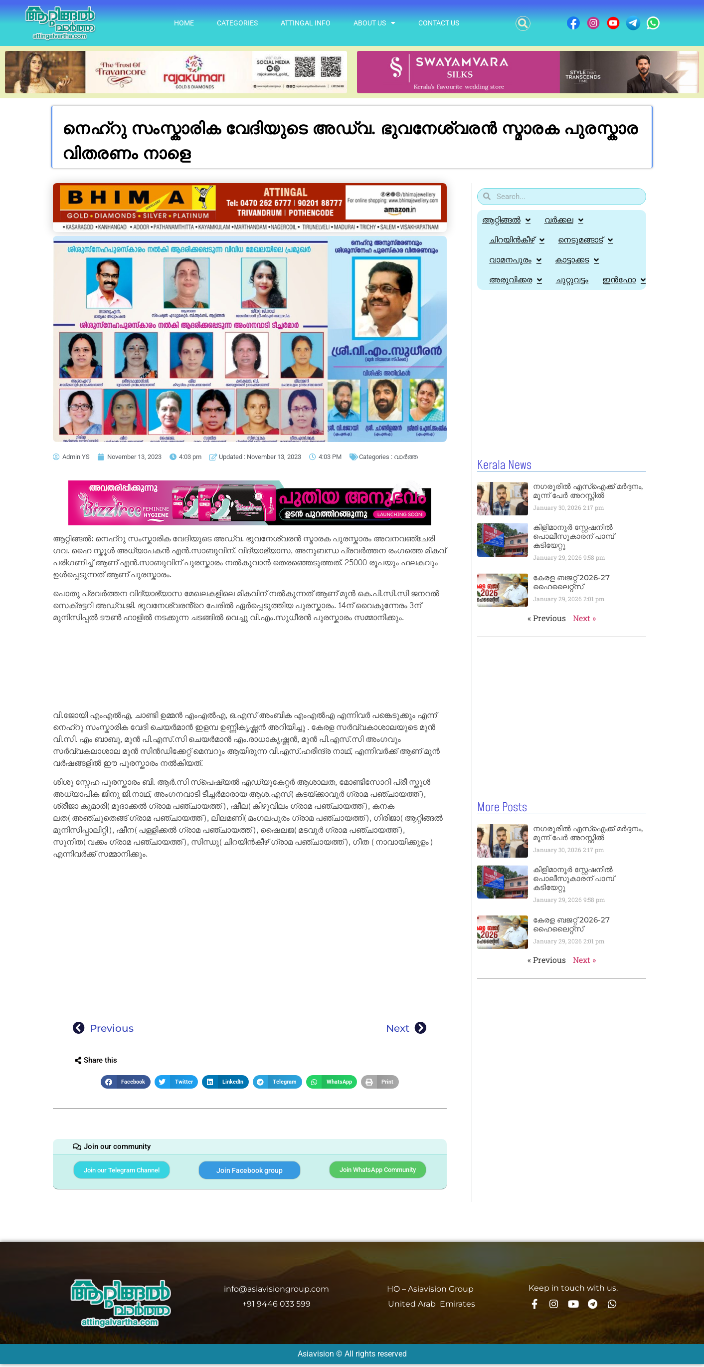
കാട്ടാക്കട (579, 260)
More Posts (502, 827)
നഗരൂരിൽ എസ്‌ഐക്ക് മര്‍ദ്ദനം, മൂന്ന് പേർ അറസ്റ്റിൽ (588, 510)
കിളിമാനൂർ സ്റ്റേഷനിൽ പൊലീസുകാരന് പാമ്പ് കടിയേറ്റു (573, 556)
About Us (374, 22)
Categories (237, 23)
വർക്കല (564, 220)
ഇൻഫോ (511, 300)
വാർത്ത (406, 456)
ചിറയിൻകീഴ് (517, 240)
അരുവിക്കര (516, 280)
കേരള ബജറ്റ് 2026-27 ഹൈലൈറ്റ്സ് (571, 602)
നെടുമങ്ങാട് (587, 240)
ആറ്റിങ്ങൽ (506, 220)
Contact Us (438, 23)
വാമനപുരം (516, 260)
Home (184, 23)
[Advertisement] (250, 668)
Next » (584, 638)
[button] (523, 23)
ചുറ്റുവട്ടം (573, 279)
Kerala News (504, 485)
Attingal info (306, 23)
